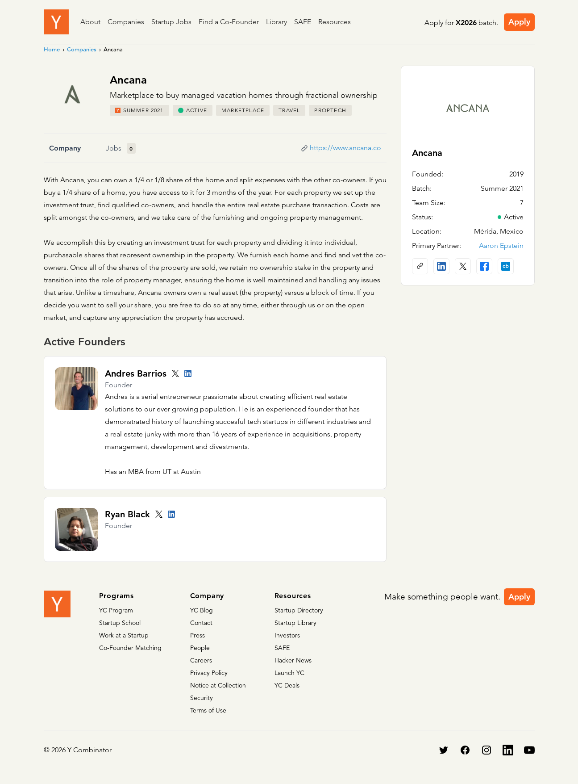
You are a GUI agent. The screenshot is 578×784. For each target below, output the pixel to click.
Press (197, 635)
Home (52, 49)
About (90, 21)
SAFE (302, 21)
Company (65, 148)
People (200, 648)
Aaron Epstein (501, 245)
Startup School (120, 623)
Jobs (113, 148)
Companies (126, 21)
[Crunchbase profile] (506, 266)
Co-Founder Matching (130, 648)
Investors (287, 635)
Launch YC (289, 673)
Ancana (427, 152)
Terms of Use (208, 710)
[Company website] (420, 266)
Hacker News (293, 660)
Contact (201, 623)
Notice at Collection (218, 685)
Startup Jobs (171, 21)
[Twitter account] (175, 373)
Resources (334, 21)
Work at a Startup (124, 635)
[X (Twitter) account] (463, 266)
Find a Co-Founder (229, 21)
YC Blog (201, 610)
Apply (519, 22)
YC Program (116, 610)
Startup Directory (298, 610)
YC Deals (286, 685)
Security (201, 698)
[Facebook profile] (484, 266)
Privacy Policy (209, 673)
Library (276, 21)
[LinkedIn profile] (188, 373)
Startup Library (295, 623)
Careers (201, 660)
